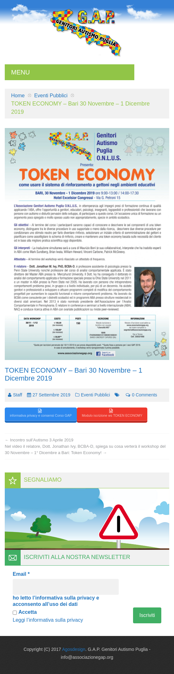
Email (21, 574)
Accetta (25, 612)
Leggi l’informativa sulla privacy (48, 620)
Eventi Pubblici (51, 95)
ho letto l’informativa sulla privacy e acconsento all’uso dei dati (56, 601)
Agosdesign (73, 649)
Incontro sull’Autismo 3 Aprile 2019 (39, 440)
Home (18, 95)
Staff (17, 394)
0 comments (141, 394)
